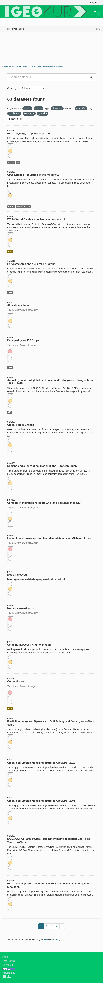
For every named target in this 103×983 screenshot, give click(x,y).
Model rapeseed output (21, 608)
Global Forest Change (20, 424)
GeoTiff (11, 162)
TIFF (10, 292)
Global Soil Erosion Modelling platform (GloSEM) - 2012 (41, 762)
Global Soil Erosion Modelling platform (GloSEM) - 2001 (41, 800)
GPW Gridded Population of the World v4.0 (33, 175)
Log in (93, 2)
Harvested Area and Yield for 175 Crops (31, 264)
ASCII (19, 207)
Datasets (15, 21)
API (45, 939)
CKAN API (7, 965)
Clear (98, 29)
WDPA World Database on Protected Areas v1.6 (36, 219)
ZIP (9, 412)
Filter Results (16, 118)
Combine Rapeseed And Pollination (29, 644)
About (5, 957)
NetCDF (11, 207)
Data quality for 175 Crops (23, 340)
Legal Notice (8, 961)
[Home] (3, 21)
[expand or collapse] (95, 11)
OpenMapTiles (35, 66)
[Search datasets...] (47, 77)
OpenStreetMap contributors (54, 66)
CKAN (7, 976)
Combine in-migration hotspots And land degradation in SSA (44, 503)
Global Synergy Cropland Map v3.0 (28, 133)
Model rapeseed (17, 574)
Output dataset (16, 681)
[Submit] (91, 77)
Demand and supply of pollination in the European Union (42, 466)
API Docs (56, 939)
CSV (10, 251)
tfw (18, 162)
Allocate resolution (18, 305)
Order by (12, 88)
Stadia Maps (8, 66)
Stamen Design (21, 66)
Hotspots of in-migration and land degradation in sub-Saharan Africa (49, 538)
